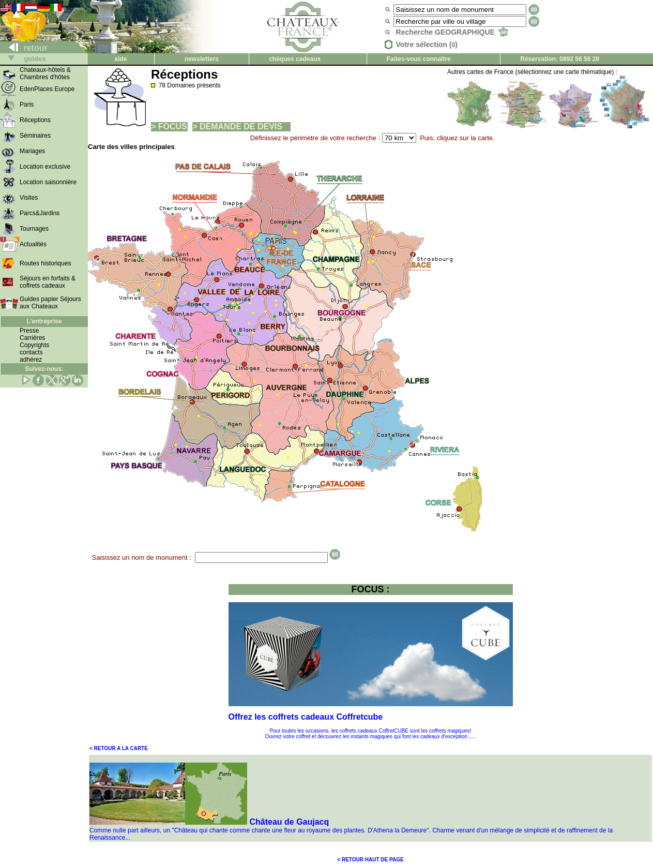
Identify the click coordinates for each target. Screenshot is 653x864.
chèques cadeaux (295, 59)
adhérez (31, 359)
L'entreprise (44, 321)
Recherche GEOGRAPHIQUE (452, 32)
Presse (29, 330)
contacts (31, 352)
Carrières (32, 337)
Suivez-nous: (44, 369)
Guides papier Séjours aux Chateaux (50, 302)
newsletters (202, 59)
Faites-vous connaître (419, 59)
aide (120, 59)
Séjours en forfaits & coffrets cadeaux (47, 282)
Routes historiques (45, 263)
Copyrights (34, 345)
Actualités (33, 244)
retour (24, 47)
